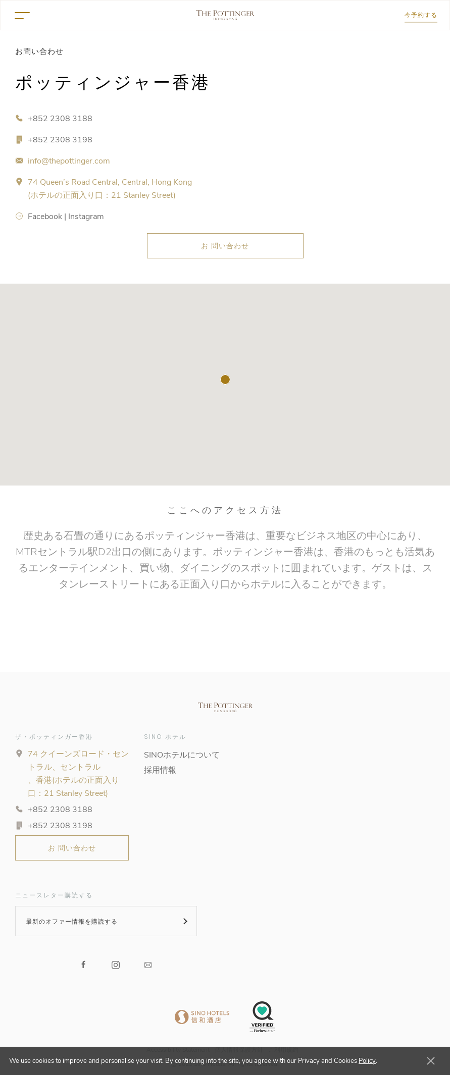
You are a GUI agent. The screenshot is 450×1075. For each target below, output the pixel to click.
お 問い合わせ (225, 246)
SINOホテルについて (182, 755)
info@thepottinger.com (69, 161)
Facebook (45, 216)
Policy (367, 1060)
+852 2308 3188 (60, 118)
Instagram (86, 216)
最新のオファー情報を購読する (72, 922)
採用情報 (160, 770)
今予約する (421, 15)
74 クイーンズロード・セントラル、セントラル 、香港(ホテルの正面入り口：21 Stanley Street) (78, 773)
